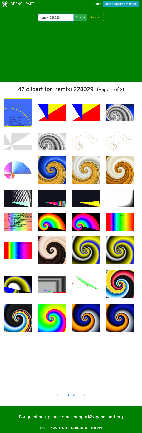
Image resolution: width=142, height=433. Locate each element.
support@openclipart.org (98, 417)
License (64, 427)
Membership (79, 427)
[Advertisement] (71, 51)
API (99, 427)
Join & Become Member (121, 4)
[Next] (84, 395)
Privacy (52, 427)
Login (97, 4)
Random (95, 17)
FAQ (43, 427)
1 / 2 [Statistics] (71, 395)
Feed (92, 427)
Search (80, 17)
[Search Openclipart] (56, 17)
